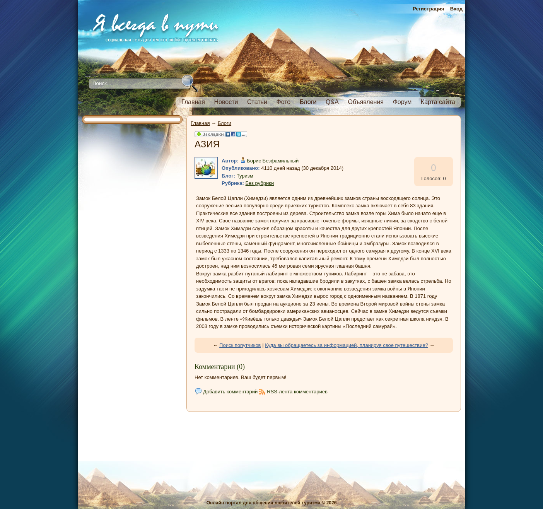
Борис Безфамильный (273, 161)
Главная (200, 123)
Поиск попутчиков (240, 345)
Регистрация (428, 9)
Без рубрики (260, 183)
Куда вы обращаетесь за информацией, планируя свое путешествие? (346, 345)
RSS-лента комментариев (297, 392)
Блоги (224, 123)
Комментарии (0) (220, 367)
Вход (456, 9)
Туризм (245, 176)
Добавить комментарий (230, 392)
